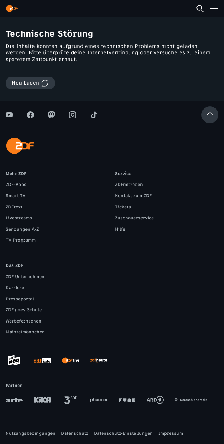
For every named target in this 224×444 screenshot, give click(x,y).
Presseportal (20, 298)
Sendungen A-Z (22, 229)
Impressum (170, 433)
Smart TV (15, 195)
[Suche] (200, 8)
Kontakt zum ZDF (133, 195)
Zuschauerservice (134, 217)
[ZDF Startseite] (12, 8)
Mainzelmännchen (25, 332)
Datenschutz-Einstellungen (123, 433)
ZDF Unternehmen (25, 276)
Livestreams (19, 217)
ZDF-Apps (16, 184)
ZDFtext (14, 207)
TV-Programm (21, 240)
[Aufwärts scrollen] (209, 114)
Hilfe (120, 229)
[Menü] (214, 8)
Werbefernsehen (23, 321)
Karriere (15, 287)
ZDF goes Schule (24, 309)
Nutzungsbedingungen (30, 433)
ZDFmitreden (129, 184)
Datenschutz (74, 433)
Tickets (123, 207)
